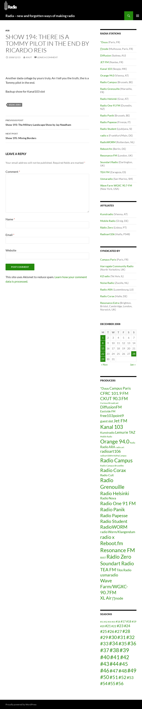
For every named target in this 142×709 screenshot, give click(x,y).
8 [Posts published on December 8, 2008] (103, 343)
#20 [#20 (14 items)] (102, 626)
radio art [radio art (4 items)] (120, 447)
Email (10, 234)
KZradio (105, 276)
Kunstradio (106, 214)
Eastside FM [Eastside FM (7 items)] (107, 411)
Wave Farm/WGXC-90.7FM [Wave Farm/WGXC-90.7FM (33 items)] (114, 586)
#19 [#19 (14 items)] (134, 621)
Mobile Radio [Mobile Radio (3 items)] (106, 436)
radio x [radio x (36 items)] (107, 537)
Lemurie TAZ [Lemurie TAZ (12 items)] (125, 432)
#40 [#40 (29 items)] (105, 657)
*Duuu (104, 42)
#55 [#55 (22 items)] (111, 683)
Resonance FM (108, 155)
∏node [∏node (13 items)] (117, 598)
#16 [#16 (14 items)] (118, 621)
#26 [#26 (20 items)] (110, 631)
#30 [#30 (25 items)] (113, 637)
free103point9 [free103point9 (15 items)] (112, 415)
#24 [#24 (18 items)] (127, 626)
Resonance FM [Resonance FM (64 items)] (117, 550)
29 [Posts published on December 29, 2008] (102, 359)
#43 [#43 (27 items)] (104, 664)
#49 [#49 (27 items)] (131, 671)
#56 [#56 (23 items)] (120, 683)
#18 (7, 30)
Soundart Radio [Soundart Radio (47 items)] (117, 563)
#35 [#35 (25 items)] (123, 643)
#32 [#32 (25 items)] (130, 637)
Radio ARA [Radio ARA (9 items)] (107, 447)
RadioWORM (108, 142)
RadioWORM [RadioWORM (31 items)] (113, 527)
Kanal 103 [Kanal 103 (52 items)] (111, 427)
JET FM (104, 62)
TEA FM (104, 172)
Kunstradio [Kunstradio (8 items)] (107, 432)
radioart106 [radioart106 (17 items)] (110, 451)
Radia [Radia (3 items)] (132, 442)
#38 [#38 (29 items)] (114, 650)
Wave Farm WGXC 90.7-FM (116, 185)
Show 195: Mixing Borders (47, 135)
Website (11, 250)
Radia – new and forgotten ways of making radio (40, 16)
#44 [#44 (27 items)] (114, 664)
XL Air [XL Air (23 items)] (106, 597)
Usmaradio (106, 178)
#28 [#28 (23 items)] (126, 631)
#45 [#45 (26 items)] (123, 664)
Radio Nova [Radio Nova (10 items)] (108, 498)
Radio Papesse (108, 122)
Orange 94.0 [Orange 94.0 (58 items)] (114, 441)
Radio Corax (107, 296)
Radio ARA (106, 289)
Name (10, 219)
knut (29, 57)
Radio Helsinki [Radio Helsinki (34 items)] (114, 493)
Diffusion (105, 55)
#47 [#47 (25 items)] (114, 670)
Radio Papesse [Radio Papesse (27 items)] (114, 515)
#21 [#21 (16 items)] (108, 626)
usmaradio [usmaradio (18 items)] (109, 575)
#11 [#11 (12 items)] (102, 621)
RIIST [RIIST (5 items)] (103, 557)
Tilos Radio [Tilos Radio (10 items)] (123, 570)
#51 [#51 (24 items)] (114, 677)
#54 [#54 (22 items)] (103, 683)
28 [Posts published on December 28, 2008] (133, 353)
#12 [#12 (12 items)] (105, 621)
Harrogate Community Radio (116, 266)
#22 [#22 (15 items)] (113, 626)
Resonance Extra (109, 302)
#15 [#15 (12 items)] (113, 621)
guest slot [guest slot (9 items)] (106, 421)
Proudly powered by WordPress (21, 704)
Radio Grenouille (110, 88)
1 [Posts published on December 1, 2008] (103, 337)
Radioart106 (107, 234)
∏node (104, 48)
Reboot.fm (106, 148)
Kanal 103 (106, 68)
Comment (13, 171)
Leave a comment (47, 57)
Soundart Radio (109, 162)
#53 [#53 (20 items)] (130, 677)
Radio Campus (108, 82)
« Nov (104, 364)
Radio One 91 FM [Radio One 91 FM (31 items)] (118, 503)
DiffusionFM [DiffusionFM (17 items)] (111, 407)
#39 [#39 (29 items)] (124, 650)
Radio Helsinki (108, 98)
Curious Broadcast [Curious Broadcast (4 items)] (109, 403)
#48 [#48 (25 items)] (123, 670)
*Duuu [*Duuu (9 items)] (104, 388)
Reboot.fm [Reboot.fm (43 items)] (111, 543)
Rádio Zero (15, 105)
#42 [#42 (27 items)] (124, 657)
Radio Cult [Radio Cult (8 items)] (107, 475)
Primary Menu (137, 15)
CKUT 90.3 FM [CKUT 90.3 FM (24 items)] (114, 398)
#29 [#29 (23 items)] (104, 637)
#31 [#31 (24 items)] (121, 637)
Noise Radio (107, 282)
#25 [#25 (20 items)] (103, 631)
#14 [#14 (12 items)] (109, 621)
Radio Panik (107, 115)
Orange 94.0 (107, 75)
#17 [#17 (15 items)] (123, 621)
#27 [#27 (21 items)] (118, 631)
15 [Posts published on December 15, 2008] (102, 348)
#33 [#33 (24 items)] (104, 643)
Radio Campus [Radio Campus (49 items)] (116, 460)
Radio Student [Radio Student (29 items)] (113, 521)
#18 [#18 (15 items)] (128, 621)
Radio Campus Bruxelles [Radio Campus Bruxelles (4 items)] (112, 465)
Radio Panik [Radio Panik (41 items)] (112, 509)
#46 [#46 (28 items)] (104, 670)
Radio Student (108, 128)
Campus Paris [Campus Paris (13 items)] (120, 388)
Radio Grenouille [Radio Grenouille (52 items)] (112, 483)
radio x (104, 135)
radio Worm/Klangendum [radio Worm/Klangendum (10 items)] (117, 532)
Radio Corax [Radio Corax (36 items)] (113, 470)
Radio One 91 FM (110, 105)
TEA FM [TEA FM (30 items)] (108, 569)
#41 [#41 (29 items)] (115, 657)
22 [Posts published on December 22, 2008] (102, 353)
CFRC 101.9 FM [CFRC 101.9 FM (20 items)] (114, 393)
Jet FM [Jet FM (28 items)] (120, 420)
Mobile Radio (108, 220)
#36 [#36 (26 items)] (131, 643)
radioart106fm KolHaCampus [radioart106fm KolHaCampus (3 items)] (113, 455)
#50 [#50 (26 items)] (104, 677)
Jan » (133, 364)
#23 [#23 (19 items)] (120, 625)
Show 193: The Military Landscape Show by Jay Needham (47, 122)
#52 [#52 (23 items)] (122, 677)
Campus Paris (108, 259)
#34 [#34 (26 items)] (113, 643)
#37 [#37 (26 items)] (104, 650)
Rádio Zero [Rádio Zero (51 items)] (118, 556)
